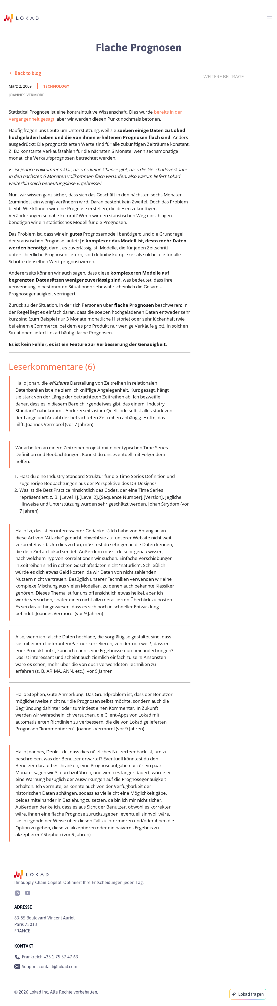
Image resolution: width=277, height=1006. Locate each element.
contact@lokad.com (58, 966)
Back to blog (25, 73)
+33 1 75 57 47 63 (61, 956)
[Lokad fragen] (247, 994)
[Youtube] (28, 892)
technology (56, 86)
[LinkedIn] (17, 892)
